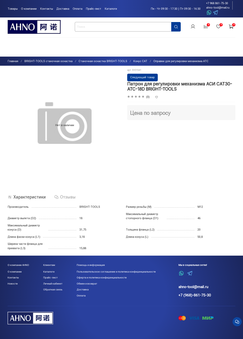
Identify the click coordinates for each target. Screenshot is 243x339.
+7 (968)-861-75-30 (194, 295)
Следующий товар (142, 77)
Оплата (77, 8)
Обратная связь (52, 289)
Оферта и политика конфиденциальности (102, 277)
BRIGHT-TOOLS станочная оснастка (48, 61)
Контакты (46, 8)
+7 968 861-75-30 (217, 3)
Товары (13, 8)
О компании (29, 8)
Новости (13, 283)
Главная (13, 61)
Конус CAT (140, 61)
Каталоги (111, 8)
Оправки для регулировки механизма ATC (180, 61)
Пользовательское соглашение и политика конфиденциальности (116, 271)
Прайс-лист (93, 8)
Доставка (62, 8)
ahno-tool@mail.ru (218, 7)
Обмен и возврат (87, 283)
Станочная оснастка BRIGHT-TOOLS (103, 61)
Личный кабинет (52, 283)
